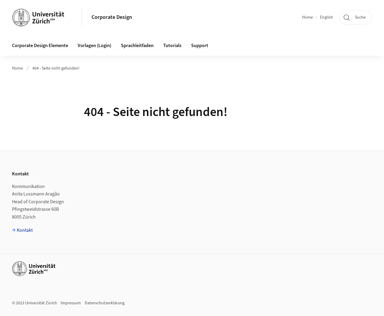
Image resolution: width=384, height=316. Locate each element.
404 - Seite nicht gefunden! (56, 68)
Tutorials (172, 45)
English (326, 17)
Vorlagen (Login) (94, 45)
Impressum (71, 303)
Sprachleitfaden (137, 45)
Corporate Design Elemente (40, 45)
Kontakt (25, 230)
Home (307, 17)
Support (199, 45)
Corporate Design (112, 17)
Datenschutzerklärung (104, 303)
